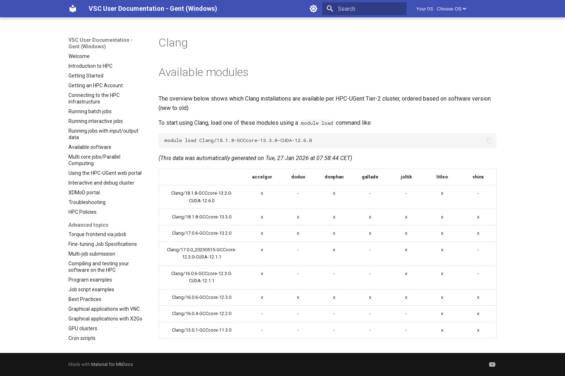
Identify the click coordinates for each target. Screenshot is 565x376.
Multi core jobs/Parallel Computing (94, 160)
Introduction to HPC (90, 66)
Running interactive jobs (95, 121)
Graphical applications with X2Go (105, 319)
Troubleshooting (87, 202)
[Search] (364, 8)
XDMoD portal (84, 192)
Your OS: (425, 9)
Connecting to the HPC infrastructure (94, 98)
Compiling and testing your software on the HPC (98, 267)
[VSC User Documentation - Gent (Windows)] (73, 8)
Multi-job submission (91, 254)
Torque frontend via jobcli (97, 234)
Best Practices (84, 299)
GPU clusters (82, 328)
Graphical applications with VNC (104, 309)
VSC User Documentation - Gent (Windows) (100, 43)
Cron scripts (81, 338)
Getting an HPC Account (95, 85)
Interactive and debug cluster (101, 183)
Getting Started (85, 76)
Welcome (79, 56)
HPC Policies (82, 212)
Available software (89, 147)
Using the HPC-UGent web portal (105, 173)
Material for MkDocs (112, 364)
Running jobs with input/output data (103, 134)
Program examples (90, 280)
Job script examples (91, 289)
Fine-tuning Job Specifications (102, 244)
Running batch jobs (90, 111)
